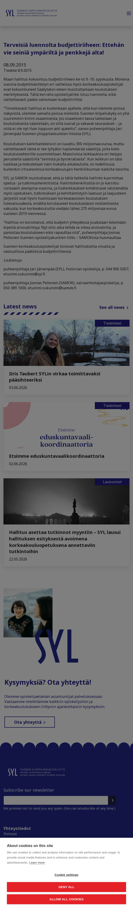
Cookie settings (67, 875)
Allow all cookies (66, 899)
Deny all (66, 887)
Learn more (37, 862)
